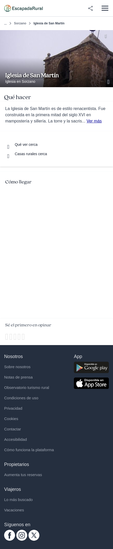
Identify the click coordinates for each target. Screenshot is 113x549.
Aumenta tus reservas (23, 474)
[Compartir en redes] (90, 8)
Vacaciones (14, 510)
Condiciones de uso (21, 398)
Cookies (11, 418)
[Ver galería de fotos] (108, 81)
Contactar (12, 429)
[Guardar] (107, 35)
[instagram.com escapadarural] (21, 539)
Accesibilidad (15, 439)
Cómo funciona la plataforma (29, 450)
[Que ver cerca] (21, 144)
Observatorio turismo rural (26, 387)
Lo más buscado (18, 499)
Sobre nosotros (17, 367)
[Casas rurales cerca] (26, 154)
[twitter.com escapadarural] (34, 539)
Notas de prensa (18, 377)
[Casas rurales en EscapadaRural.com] (23, 8)
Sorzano (20, 23)
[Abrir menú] (105, 8)
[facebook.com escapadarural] (9, 539)
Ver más (94, 121)
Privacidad (13, 408)
